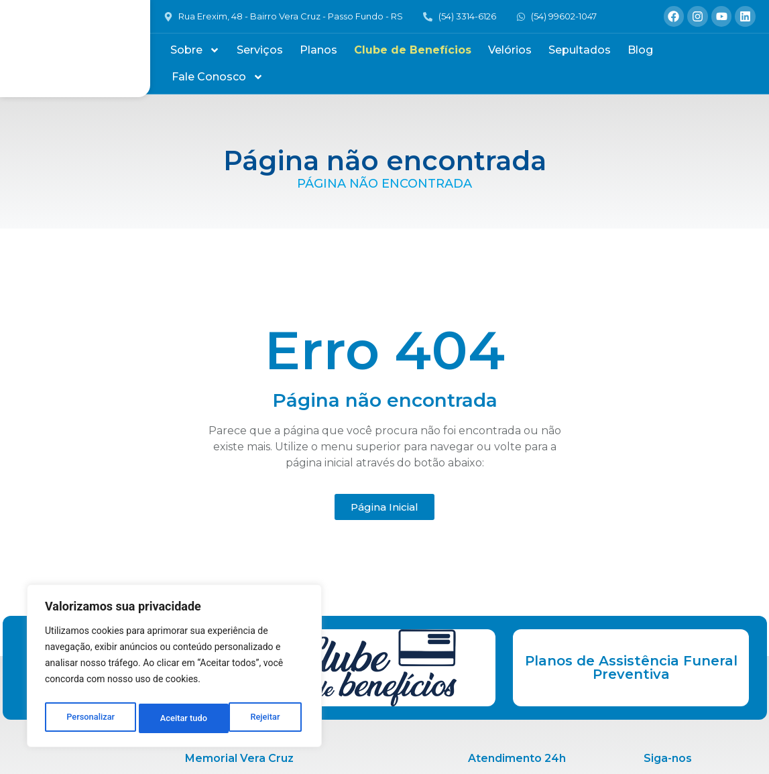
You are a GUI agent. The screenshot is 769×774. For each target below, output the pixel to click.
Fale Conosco (217, 77)
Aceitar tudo (260, 718)
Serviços (260, 50)
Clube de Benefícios (412, 50)
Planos (318, 50)
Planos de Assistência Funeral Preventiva (631, 667)
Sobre (195, 50)
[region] (174, 668)
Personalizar (90, 718)
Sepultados (579, 50)
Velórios (510, 50)
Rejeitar (175, 718)
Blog (640, 50)
